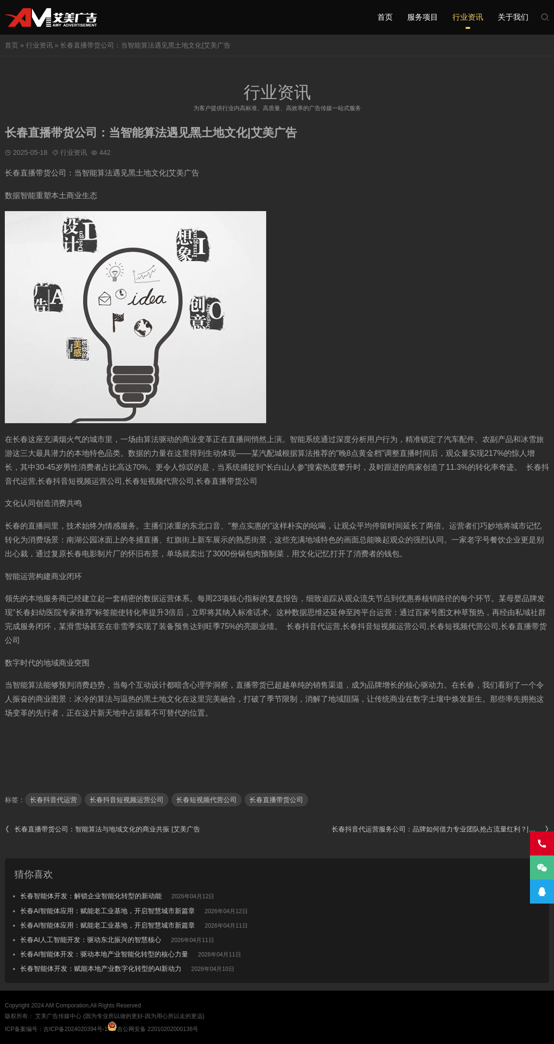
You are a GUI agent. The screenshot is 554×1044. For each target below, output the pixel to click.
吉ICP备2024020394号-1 (75, 1029)
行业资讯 (467, 17)
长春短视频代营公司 (206, 800)
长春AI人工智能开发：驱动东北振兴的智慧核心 (90, 939)
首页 (385, 17)
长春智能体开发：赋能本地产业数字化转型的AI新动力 (100, 968)
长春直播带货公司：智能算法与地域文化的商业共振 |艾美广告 (102, 829)
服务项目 (422, 17)
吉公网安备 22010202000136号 (152, 1029)
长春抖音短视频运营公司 (127, 800)
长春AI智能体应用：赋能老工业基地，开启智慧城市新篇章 (107, 911)
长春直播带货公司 (276, 800)
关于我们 (513, 17)
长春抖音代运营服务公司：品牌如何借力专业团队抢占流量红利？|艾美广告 (440, 829)
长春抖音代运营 (53, 800)
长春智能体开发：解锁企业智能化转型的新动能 (91, 896)
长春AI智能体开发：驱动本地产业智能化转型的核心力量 (104, 954)
